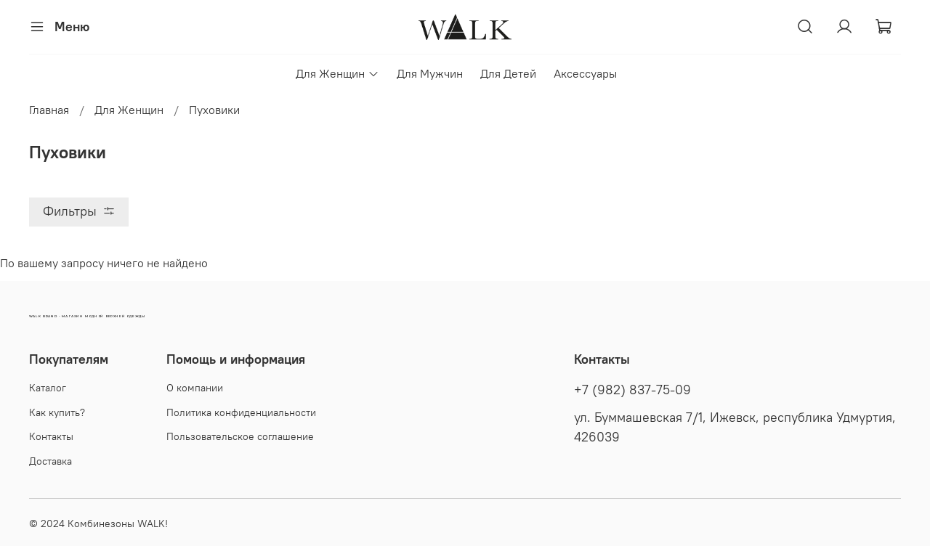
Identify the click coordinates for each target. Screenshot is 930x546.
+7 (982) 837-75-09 (632, 390)
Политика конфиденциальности (241, 412)
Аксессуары (585, 73)
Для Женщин (337, 73)
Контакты (51, 436)
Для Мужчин (430, 73)
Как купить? (57, 412)
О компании (194, 387)
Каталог (47, 387)
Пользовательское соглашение (240, 436)
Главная (49, 109)
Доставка (50, 461)
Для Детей (508, 73)
